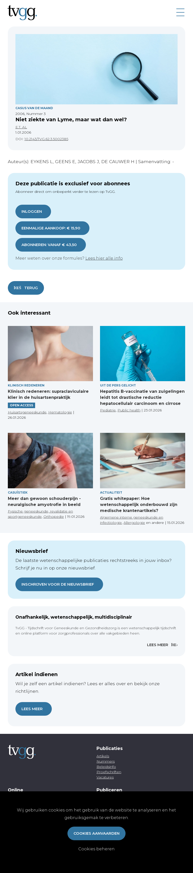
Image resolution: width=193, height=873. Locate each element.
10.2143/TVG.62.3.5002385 (46, 139)
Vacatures (105, 777)
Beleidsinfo (106, 766)
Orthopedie (53, 516)
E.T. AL (21, 127)
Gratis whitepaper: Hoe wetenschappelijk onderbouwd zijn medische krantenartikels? (138, 504)
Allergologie (134, 522)
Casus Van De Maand (34, 108)
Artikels (102, 756)
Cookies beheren (96, 849)
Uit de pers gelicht (118, 385)
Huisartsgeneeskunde (27, 412)
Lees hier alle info (104, 258)
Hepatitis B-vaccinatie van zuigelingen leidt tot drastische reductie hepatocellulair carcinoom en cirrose (142, 397)
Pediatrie (108, 410)
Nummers (105, 761)
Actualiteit (111, 492)
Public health (128, 410)
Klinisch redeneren (26, 385)
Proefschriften (108, 772)
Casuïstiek (18, 492)
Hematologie (60, 412)
